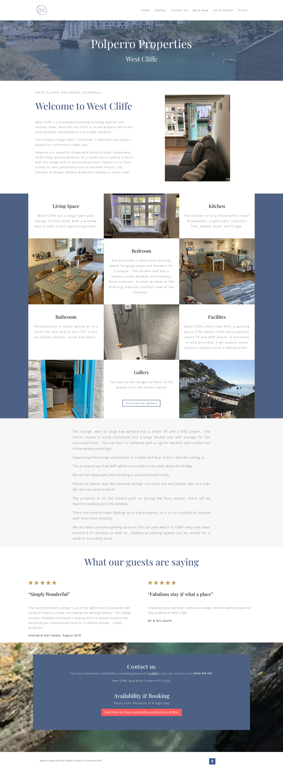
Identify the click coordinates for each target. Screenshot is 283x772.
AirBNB (153, 673)
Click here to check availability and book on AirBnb (142, 712)
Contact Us (179, 10)
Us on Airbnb (223, 10)
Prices (243, 10)
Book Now (200, 10)
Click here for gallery (141, 403)
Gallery (160, 10)
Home (145, 10)
